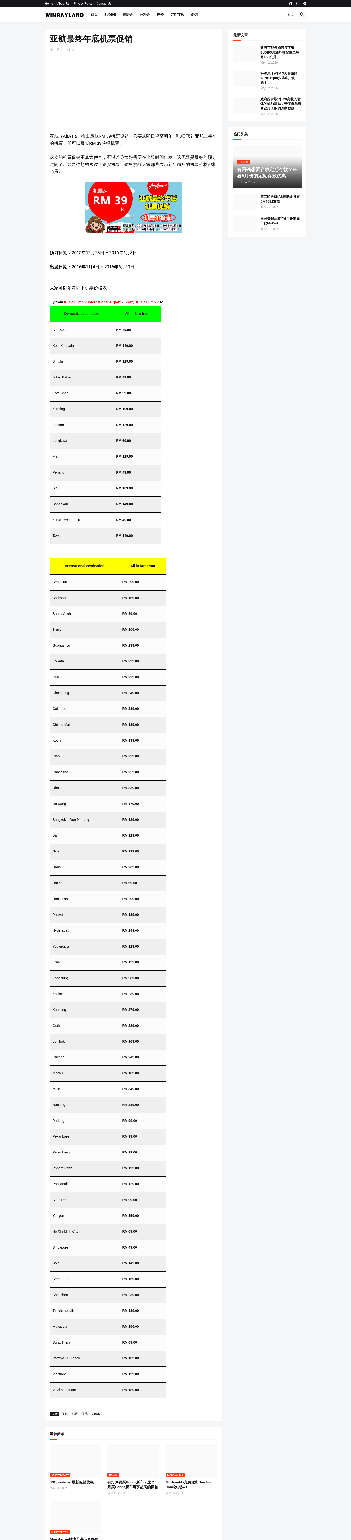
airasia (96, 1413)
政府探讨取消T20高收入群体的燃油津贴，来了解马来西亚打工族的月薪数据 (280, 103)
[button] (290, 14)
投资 (160, 15)
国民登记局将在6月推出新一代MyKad (280, 221)
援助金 (128, 15)
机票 (75, 1413)
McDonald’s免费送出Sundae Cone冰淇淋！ (188, 1484)
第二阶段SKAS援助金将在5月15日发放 (280, 199)
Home (49, 3)
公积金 (145, 15)
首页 (94, 15)
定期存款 (177, 15)
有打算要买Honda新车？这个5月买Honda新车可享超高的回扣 (132, 1484)
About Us (63, 3)
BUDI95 (110, 15)
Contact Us (104, 3)
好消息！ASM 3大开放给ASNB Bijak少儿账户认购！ (279, 78)
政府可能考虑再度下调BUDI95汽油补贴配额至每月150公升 (279, 52)
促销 (194, 15)
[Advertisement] (133, 92)
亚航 (85, 1413)
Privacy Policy (83, 3)
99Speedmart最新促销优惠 (72, 1482)
